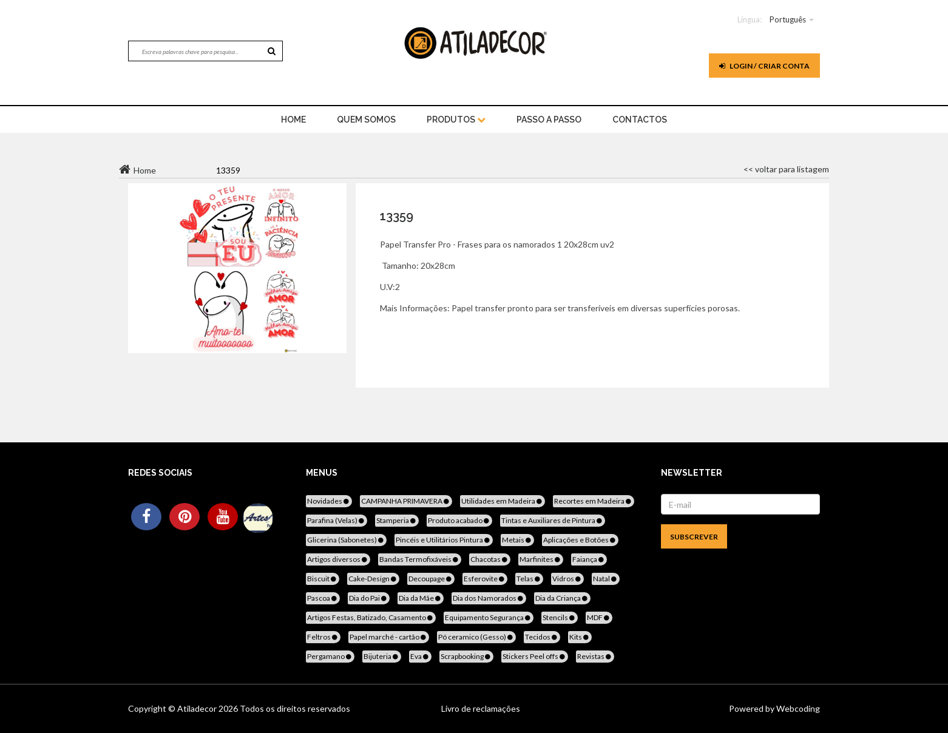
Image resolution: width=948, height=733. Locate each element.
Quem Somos (366, 119)
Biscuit (322, 578)
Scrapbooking (466, 656)
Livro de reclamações (480, 708)
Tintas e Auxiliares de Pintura (552, 520)
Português (788, 19)
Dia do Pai (368, 598)
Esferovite (485, 578)
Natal (605, 578)
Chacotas (489, 559)
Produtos (456, 119)
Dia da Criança (562, 598)
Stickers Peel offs (535, 656)
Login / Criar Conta (764, 65)
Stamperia (397, 520)
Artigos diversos (338, 559)
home (293, 119)
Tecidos (542, 636)
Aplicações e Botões (580, 539)
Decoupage (430, 578)
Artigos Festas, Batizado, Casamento (371, 617)
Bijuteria (382, 656)
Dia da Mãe (420, 598)
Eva (420, 656)
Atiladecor (197, 708)
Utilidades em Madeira (502, 500)
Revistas (595, 656)
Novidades (329, 500)
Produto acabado (459, 520)
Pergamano (330, 656)
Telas (529, 578)
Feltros (323, 636)
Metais (517, 539)
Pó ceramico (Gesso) (476, 636)
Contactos (639, 119)
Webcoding (797, 708)
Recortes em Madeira (593, 500)
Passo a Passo (548, 119)
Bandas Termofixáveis (419, 559)
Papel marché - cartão (389, 636)
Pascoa (323, 598)
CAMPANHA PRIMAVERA (406, 500)
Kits (580, 636)
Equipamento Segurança (488, 617)
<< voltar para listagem (786, 169)
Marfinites (541, 559)
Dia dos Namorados (489, 598)
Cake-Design (373, 578)
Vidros (567, 578)
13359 (396, 216)
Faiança (589, 559)
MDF (599, 617)
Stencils (560, 617)
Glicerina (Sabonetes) (346, 539)
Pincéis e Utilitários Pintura (444, 539)
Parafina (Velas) (336, 520)
